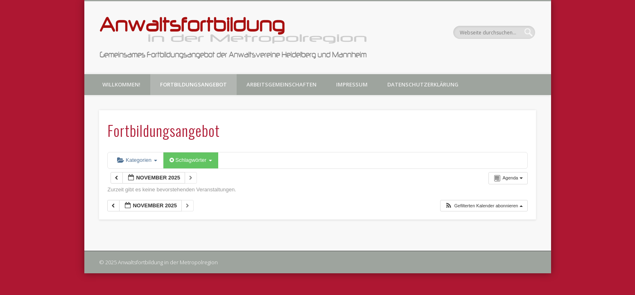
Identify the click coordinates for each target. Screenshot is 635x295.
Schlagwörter (190, 160)
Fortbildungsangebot (193, 84)
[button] (484, 205)
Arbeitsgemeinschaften (281, 84)
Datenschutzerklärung (423, 84)
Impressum (352, 84)
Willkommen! (121, 84)
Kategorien (137, 160)
